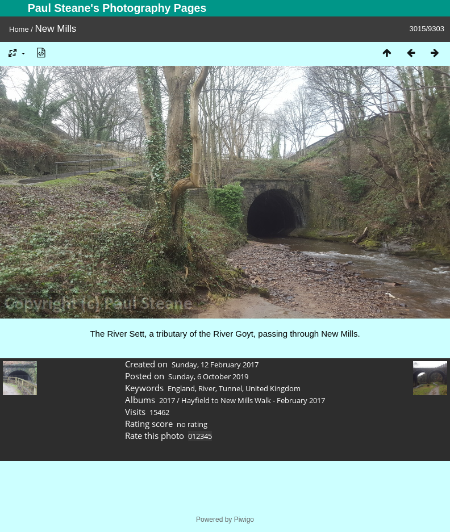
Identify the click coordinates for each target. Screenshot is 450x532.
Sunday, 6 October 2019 (208, 376)
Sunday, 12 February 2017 (215, 364)
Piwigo (244, 519)
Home (19, 29)
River (206, 388)
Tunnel (230, 388)
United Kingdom (273, 388)
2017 (167, 400)
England (181, 388)
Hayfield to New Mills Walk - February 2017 (253, 400)
